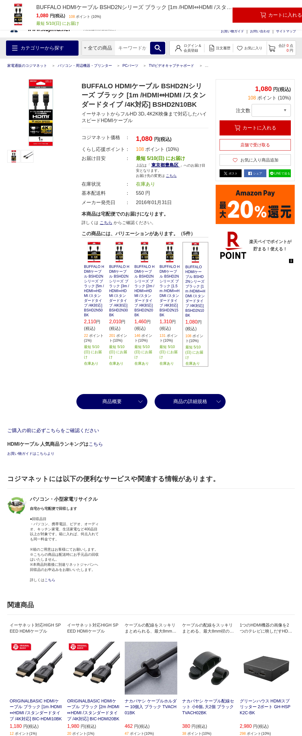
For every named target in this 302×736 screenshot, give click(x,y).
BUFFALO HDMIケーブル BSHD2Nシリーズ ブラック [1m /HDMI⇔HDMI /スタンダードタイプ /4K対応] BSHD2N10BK (195, 291)
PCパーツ (130, 66)
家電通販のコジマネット (27, 66)
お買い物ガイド (232, 31)
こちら (171, 176)
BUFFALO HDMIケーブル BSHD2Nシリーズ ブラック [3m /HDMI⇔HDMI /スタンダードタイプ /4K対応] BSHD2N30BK (119, 291)
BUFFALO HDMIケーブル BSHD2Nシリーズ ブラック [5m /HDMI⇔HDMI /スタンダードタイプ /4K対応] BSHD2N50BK (94, 291)
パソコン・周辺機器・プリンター (85, 66)
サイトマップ (286, 31)
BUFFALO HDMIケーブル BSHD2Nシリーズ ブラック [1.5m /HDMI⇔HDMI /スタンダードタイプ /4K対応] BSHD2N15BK (169, 291)
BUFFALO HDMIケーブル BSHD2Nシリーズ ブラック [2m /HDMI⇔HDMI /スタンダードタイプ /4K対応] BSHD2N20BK (144, 291)
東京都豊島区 (165, 165)
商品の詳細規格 (190, 401)
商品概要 (112, 401)
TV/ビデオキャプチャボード (171, 66)
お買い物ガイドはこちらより (30, 453)
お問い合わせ (260, 31)
